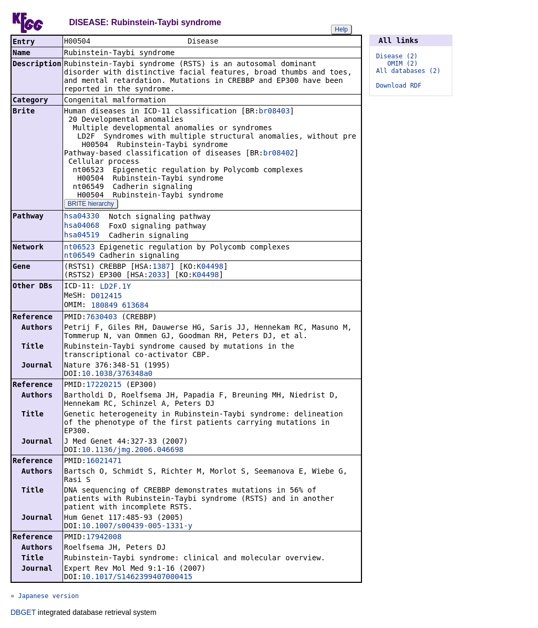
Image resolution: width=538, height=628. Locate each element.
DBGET (23, 613)
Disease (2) (397, 56)
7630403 (101, 317)
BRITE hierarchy (91, 204)
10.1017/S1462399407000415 (136, 577)
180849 (104, 306)
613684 (135, 306)
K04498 (210, 267)
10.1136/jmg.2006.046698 (132, 450)
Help (341, 29)
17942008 (103, 537)
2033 (157, 275)
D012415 (106, 296)
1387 (161, 267)
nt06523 (79, 248)
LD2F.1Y (115, 287)
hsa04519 (81, 236)
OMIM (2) (402, 63)
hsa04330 (81, 217)
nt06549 (79, 256)
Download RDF (399, 85)
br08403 (274, 112)
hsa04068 (81, 226)
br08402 (278, 154)
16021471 (103, 461)
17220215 (103, 385)
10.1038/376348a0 (116, 374)
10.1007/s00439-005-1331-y (136, 526)
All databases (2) (408, 71)
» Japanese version (45, 597)
